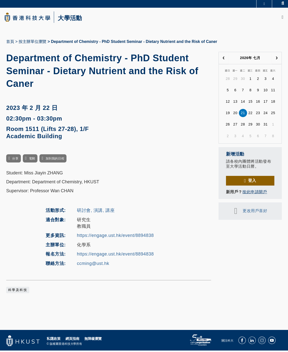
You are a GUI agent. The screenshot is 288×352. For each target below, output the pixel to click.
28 (228, 80)
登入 (252, 182)
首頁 (10, 43)
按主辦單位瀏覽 (32, 43)
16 (258, 103)
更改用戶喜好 (255, 212)
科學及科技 (17, 291)
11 (273, 92)
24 (265, 114)
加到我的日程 (55, 160)
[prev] (223, 59)
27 (235, 126)
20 (235, 114)
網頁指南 (72, 340)
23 (258, 114)
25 (273, 114)
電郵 (32, 160)
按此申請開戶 (254, 193)
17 (265, 103)
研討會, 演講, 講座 (96, 211)
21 (243, 114)
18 (273, 103)
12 (228, 103)
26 (228, 126)
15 (250, 103)
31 (265, 126)
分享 (15, 160)
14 (243, 103)
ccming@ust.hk (93, 264)
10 (265, 92)
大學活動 (74, 19)
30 (243, 80)
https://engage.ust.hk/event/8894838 (115, 236)
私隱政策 (54, 340)
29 (235, 80)
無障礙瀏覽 (93, 340)
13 (235, 103)
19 (228, 114)
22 (250, 114)
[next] (277, 59)
